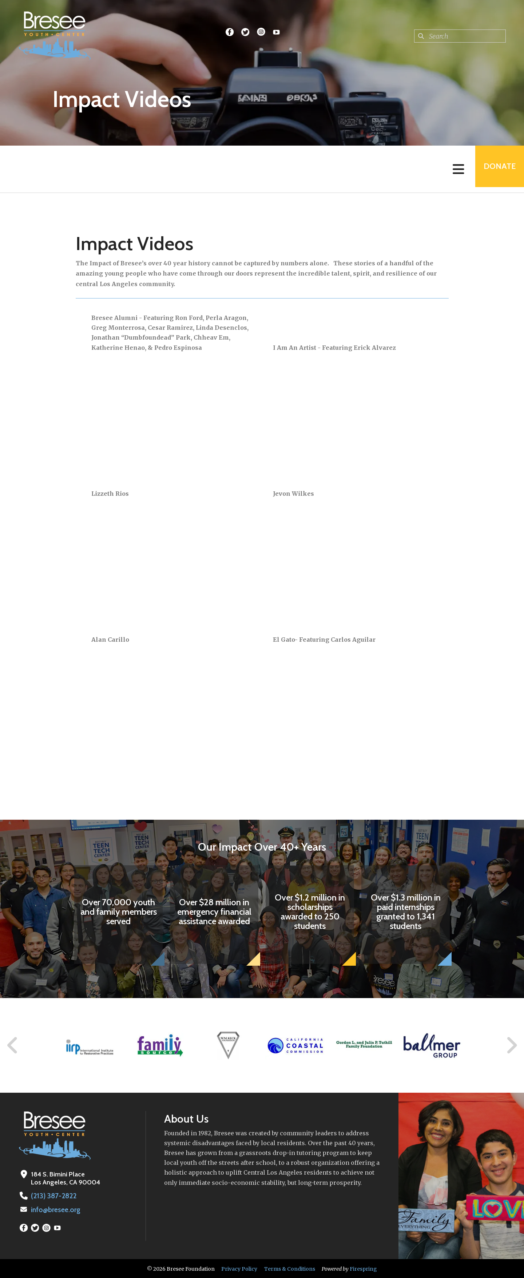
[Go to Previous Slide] (13, 1045)
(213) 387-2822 (52, 1196)
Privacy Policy (239, 1268)
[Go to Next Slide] (511, 1045)
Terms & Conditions (289, 1268)
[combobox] (460, 36)
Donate (497, 169)
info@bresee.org (55, 1209)
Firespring (363, 1268)
